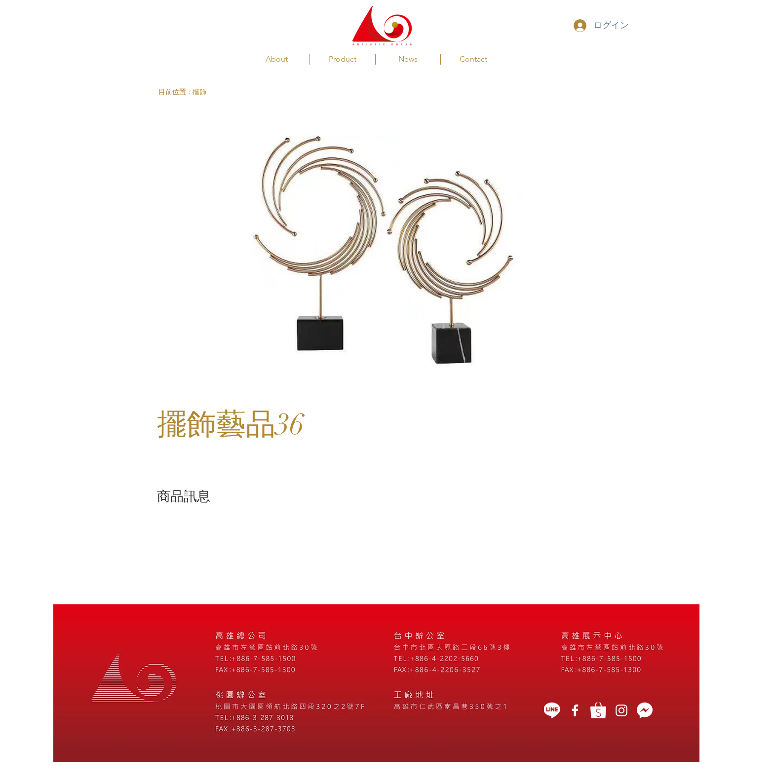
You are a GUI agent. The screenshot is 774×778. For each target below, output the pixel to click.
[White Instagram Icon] (621, 710)
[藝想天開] (575, 710)
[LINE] (552, 710)
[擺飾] (212, 91)
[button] (175, 91)
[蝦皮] (598, 710)
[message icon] (645, 710)
